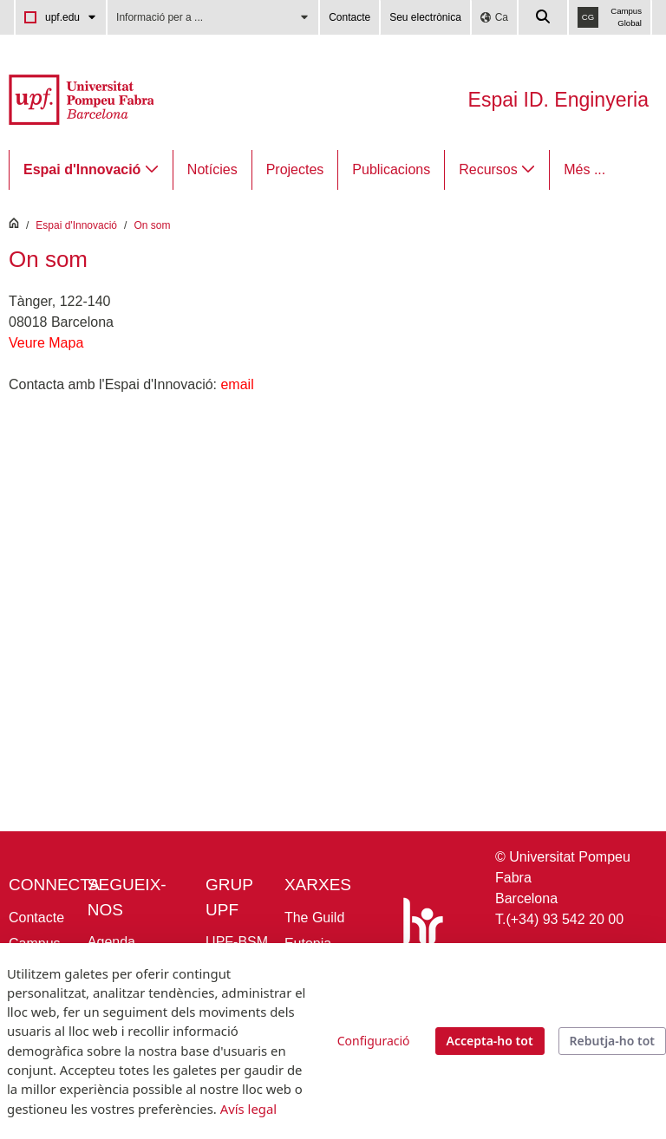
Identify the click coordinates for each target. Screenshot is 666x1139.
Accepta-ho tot (490, 1040)
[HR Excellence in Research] (419, 934)
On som (152, 225)
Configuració (373, 1040)
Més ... (584, 169)
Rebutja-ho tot (612, 1040)
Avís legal (248, 1108)
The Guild (314, 917)
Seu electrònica (425, 17)
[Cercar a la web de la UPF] (544, 17)
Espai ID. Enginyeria (558, 99)
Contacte (349, 17)
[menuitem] (91, 170)
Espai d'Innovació (76, 225)
